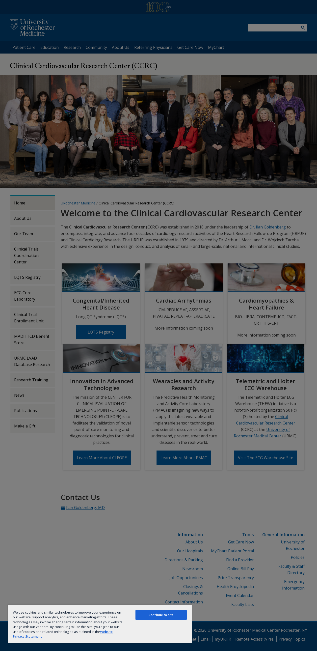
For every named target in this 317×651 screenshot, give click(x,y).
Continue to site (161, 615)
